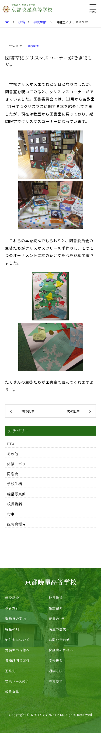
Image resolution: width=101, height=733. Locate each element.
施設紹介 (56, 608)
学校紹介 (12, 597)
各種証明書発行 (17, 660)
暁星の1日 (13, 629)
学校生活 (33, 46)
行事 (11, 514)
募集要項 (56, 681)
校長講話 (14, 503)
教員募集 (12, 691)
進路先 (10, 670)
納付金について (17, 639)
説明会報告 (16, 523)
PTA (11, 443)
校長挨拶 (56, 597)
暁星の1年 (57, 618)
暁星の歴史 (57, 629)
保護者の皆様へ (61, 650)
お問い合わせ (59, 639)
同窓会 (12, 473)
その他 (12, 453)
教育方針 (12, 608)
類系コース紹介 (17, 681)
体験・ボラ (16, 463)
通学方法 (56, 670)
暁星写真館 (16, 493)
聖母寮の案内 (15, 618)
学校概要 (56, 660)
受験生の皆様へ (17, 650)
